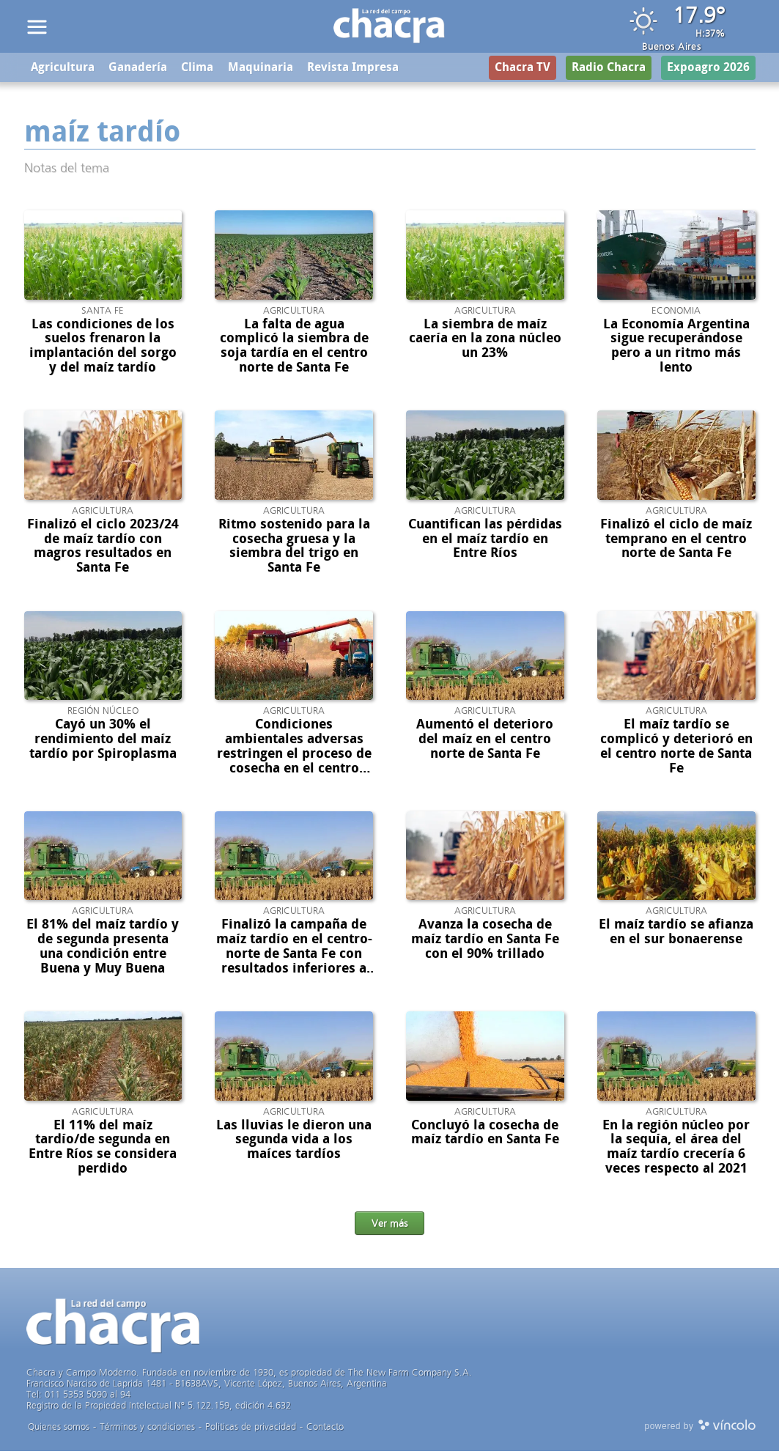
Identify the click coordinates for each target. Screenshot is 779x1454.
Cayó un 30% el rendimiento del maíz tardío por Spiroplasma (103, 741)
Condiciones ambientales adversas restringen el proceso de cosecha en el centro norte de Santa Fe (294, 756)
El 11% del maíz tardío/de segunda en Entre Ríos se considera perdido (103, 1148)
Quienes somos (58, 1429)
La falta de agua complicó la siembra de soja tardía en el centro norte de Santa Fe (294, 347)
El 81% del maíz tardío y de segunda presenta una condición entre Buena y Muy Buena (102, 948)
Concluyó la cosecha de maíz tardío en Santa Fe (485, 1134)
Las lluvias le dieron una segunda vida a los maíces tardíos (294, 1142)
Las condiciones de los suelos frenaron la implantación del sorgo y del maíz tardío (103, 347)
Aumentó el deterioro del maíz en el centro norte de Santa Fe (484, 741)
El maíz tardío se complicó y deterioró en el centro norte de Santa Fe (676, 748)
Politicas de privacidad (250, 1429)
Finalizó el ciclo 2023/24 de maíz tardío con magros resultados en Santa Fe (103, 547)
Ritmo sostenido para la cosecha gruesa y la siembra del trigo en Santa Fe (294, 547)
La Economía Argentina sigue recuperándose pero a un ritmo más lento (676, 347)
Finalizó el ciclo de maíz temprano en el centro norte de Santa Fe (676, 541)
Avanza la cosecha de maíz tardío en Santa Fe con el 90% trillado (485, 941)
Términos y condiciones (147, 1429)
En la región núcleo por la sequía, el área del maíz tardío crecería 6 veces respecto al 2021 (676, 1148)
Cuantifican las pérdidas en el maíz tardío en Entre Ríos (485, 541)
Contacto (325, 1429)
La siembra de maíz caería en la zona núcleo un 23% (485, 341)
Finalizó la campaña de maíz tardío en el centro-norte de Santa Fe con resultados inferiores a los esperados (294, 956)
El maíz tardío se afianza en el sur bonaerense (676, 934)
